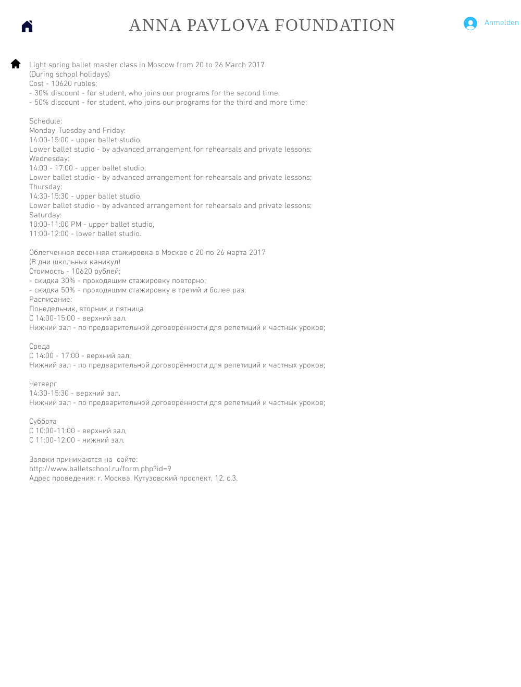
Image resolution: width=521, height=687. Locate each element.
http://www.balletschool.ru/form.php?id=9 (100, 469)
